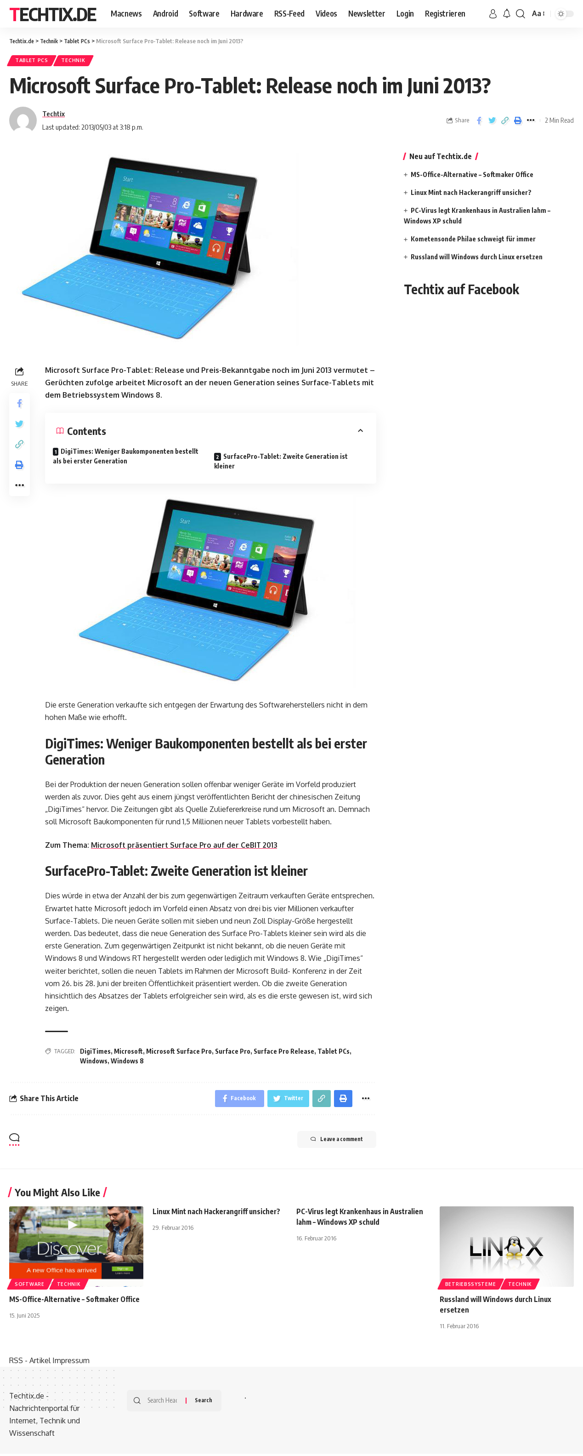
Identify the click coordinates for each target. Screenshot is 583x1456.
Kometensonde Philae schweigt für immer (473, 241)
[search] (520, 14)
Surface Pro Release (284, 1053)
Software (30, 1287)
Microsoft (128, 1053)
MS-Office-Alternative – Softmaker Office (472, 176)
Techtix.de (52, 14)
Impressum (71, 1363)
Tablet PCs (34, 61)
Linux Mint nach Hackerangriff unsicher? (471, 194)
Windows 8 (127, 1063)
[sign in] (493, 13)
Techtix (53, 115)
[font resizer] (538, 13)
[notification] (506, 14)
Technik (79, 61)
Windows (94, 1063)
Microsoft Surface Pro (179, 1053)
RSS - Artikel (30, 1363)
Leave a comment (330, 1143)
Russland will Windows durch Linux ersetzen (477, 259)
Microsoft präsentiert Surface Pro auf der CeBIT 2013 (186, 846)
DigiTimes (95, 1053)
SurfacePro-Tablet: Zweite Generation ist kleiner (284, 461)
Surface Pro (232, 1053)
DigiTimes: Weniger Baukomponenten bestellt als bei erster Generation (129, 458)
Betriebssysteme (470, 1287)
